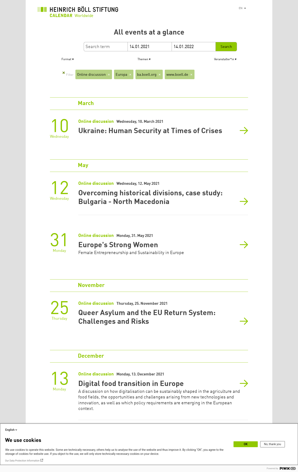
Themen (142, 59)
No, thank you (272, 444)
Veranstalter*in (224, 59)
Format (66, 59)
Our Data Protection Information (22, 460)
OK (246, 444)
